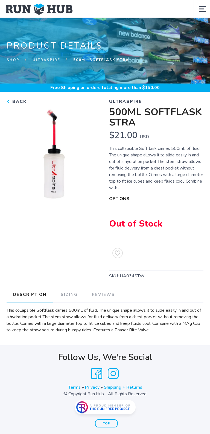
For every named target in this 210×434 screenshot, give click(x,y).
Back (17, 102)
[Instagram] (113, 373)
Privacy (92, 387)
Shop (13, 60)
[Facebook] (97, 373)
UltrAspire (46, 60)
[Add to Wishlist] (117, 253)
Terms (74, 387)
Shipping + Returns (123, 387)
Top (106, 423)
